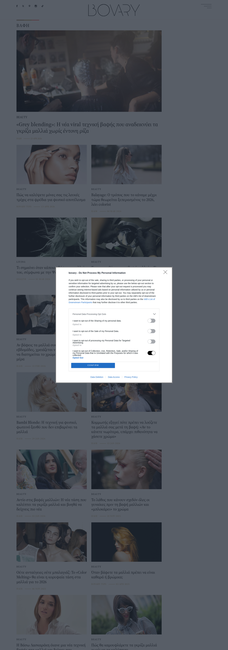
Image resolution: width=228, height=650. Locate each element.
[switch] (151, 321)
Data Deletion (96, 377)
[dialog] (114, 325)
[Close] (166, 273)
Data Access (114, 377)
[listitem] (114, 314)
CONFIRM (93, 365)
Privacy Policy (131, 377)
